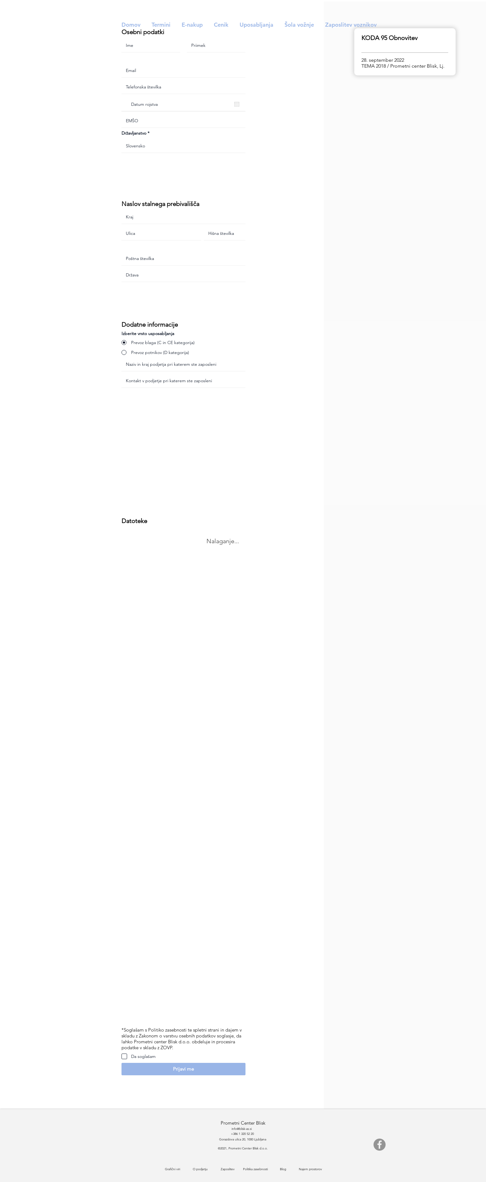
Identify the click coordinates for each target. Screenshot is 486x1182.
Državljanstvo (134, 133)
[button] (183, 1069)
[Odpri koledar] (236, 104)
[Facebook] (379, 1145)
